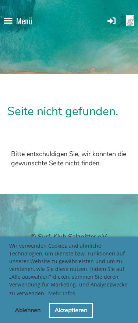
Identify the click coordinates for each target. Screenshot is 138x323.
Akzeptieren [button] (70, 310)
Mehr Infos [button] (61, 293)
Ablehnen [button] (27, 310)
